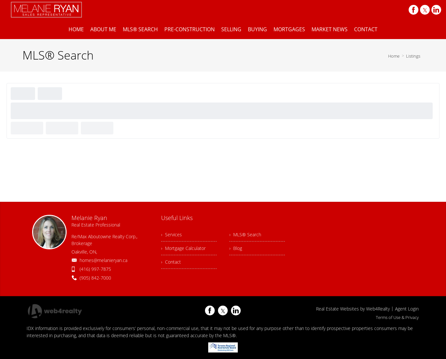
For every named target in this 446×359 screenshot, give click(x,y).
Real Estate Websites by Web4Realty (353, 309)
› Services (171, 234)
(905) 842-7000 (95, 278)
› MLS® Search (245, 234)
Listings (413, 56)
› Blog (235, 248)
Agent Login (407, 309)
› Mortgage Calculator (183, 248)
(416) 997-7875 (95, 269)
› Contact (171, 262)
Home (394, 56)
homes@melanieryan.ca (103, 260)
